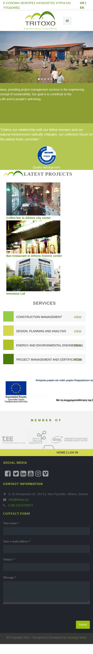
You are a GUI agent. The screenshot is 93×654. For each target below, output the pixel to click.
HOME (61, 452)
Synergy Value (76, 637)
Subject (9, 559)
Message (9, 577)
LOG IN (72, 452)
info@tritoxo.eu (18, 499)
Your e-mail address (17, 541)
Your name (11, 523)
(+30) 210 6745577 (20, 505)
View (77, 317)
